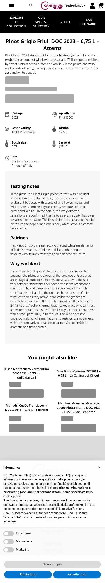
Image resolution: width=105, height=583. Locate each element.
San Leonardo (89, 22)
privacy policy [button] (73, 487)
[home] (52, 5)
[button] (99, 475)
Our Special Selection (41, 21)
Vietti (65, 22)
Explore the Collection (16, 21)
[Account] (92, 6)
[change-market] (75, 5)
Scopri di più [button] (52, 572)
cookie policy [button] (11, 504)
